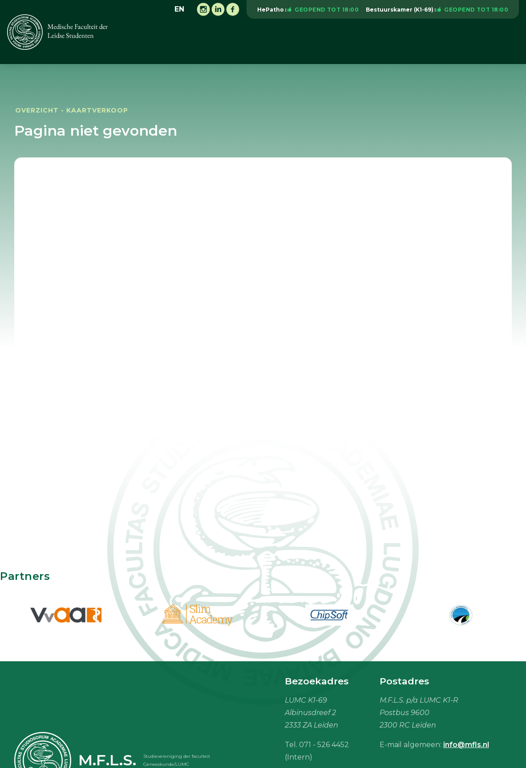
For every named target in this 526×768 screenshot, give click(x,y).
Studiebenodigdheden (435, 41)
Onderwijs (294, 41)
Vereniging (184, 41)
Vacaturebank (353, 41)
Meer (505, 41)
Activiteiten (239, 41)
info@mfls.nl (466, 744)
